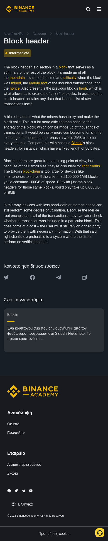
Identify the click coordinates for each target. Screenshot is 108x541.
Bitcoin (76, 143)
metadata (17, 78)
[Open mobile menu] (98, 9)
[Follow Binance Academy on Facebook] (9, 491)
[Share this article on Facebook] (32, 277)
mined (16, 83)
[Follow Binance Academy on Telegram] (23, 490)
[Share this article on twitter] (6, 277)
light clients (91, 166)
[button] (99, 9)
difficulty (69, 78)
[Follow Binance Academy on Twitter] (16, 490)
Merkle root (38, 83)
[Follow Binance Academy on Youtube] (31, 490)
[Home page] (19, 9)
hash (83, 88)
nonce (15, 88)
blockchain (31, 171)
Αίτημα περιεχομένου (24, 464)
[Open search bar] (87, 9)
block (63, 67)
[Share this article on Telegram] (58, 277)
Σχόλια (12, 473)
